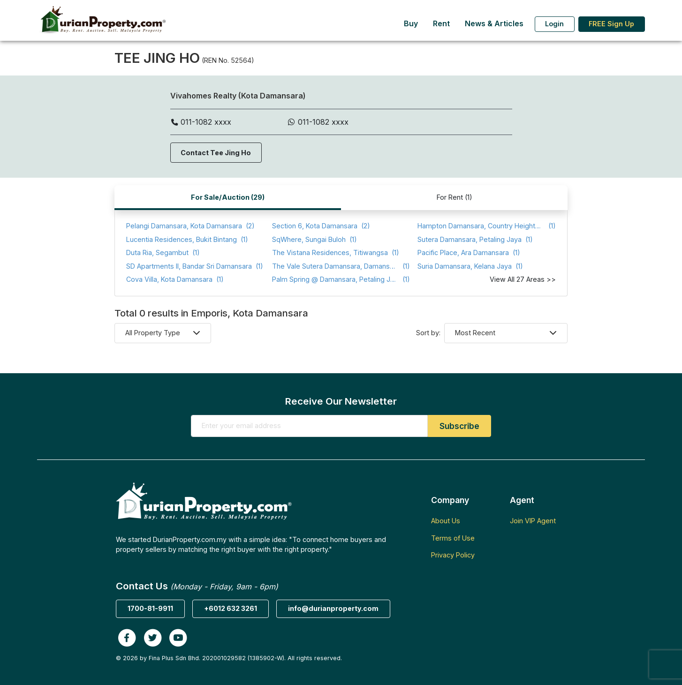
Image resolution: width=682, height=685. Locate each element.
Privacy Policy (453, 555)
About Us (445, 521)
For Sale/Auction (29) (228, 197)
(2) (190, 226)
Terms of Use (453, 538)
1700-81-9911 (150, 608)
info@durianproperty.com (333, 608)
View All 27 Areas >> (523, 279)
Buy (411, 23)
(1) (486, 226)
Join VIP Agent (533, 521)
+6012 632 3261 (230, 608)
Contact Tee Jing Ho (216, 153)
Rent (441, 23)
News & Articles (494, 23)
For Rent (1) (454, 197)
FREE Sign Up (611, 24)
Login (554, 24)
